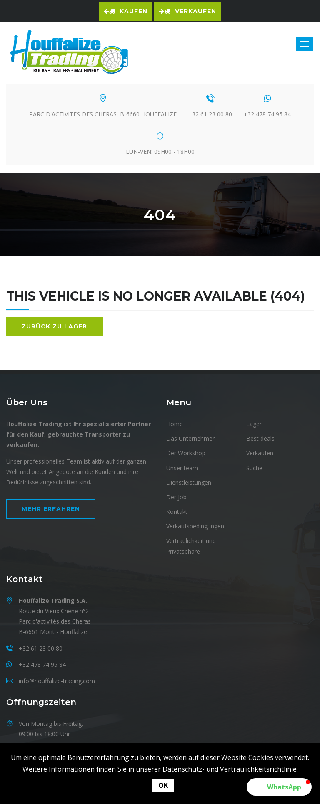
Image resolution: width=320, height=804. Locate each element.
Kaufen (126, 11)
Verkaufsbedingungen (195, 526)
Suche (254, 468)
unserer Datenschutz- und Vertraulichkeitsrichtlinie (216, 769)
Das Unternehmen (191, 438)
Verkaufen (187, 11)
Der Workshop (185, 453)
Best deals (260, 438)
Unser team (182, 468)
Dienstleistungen (188, 482)
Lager (254, 424)
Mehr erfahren (51, 509)
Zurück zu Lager (54, 326)
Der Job (176, 497)
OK (163, 785)
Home (174, 424)
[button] (279, 787)
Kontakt (177, 511)
